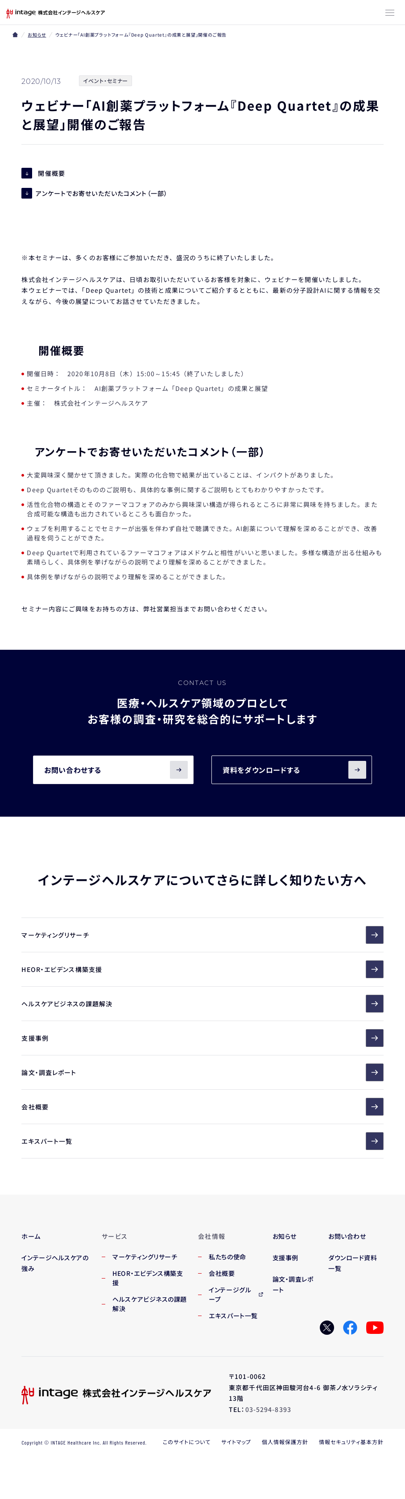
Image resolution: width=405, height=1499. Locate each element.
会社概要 (202, 1107)
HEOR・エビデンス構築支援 (202, 969)
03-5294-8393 (268, 1409)
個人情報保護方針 (285, 1441)
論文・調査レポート (202, 1072)
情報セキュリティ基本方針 (351, 1441)
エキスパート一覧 (202, 1141)
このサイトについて (187, 1441)
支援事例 (202, 1038)
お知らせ (37, 34)
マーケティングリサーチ (202, 935)
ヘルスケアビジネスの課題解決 (202, 1004)
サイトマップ (236, 1441)
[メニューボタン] (390, 13)
